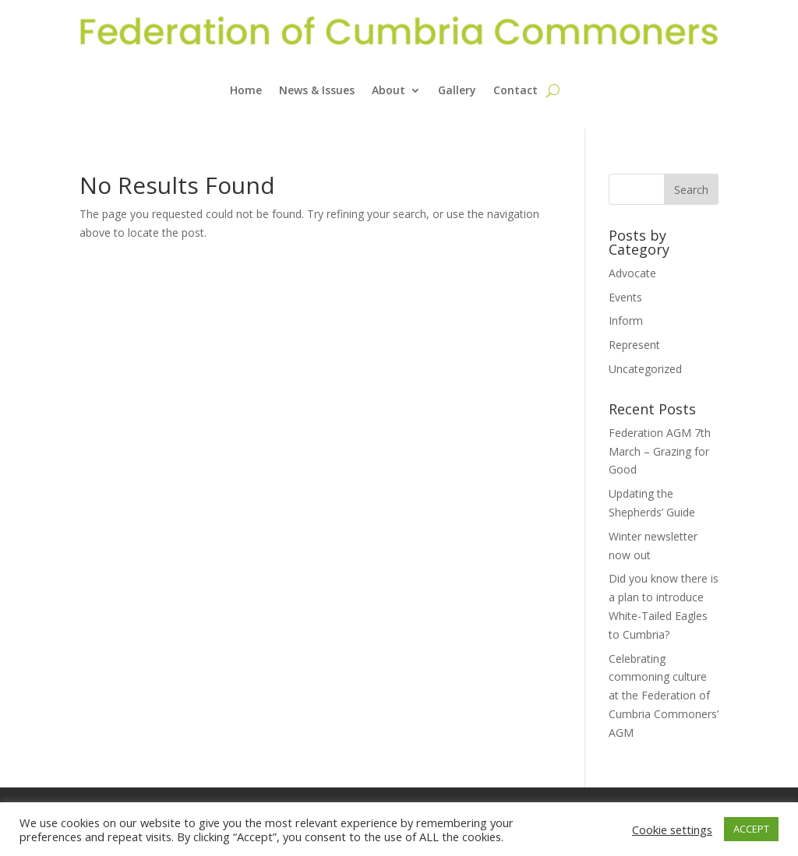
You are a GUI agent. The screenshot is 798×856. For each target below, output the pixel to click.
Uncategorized (645, 368)
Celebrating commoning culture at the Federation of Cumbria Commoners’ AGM (664, 695)
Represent (634, 344)
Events (625, 297)
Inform (626, 320)
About (388, 90)
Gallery (457, 90)
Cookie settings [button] (672, 830)
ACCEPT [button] (751, 829)
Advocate (632, 273)
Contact (515, 90)
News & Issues (317, 90)
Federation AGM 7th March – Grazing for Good (660, 451)
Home (246, 90)
